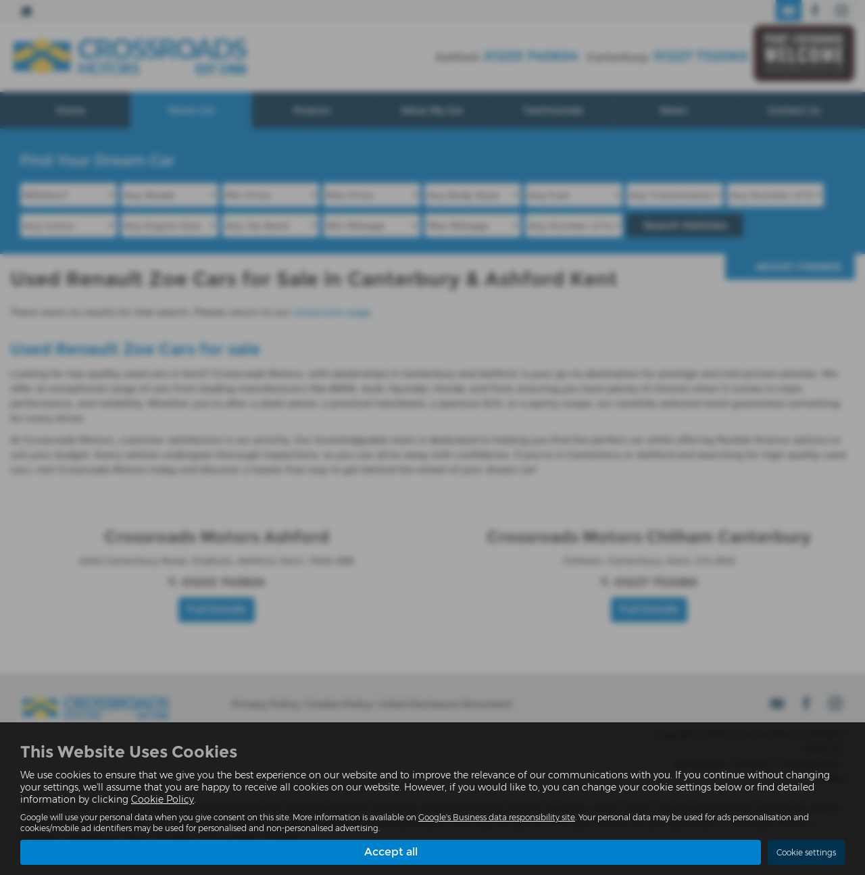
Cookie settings (806, 852)
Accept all (391, 851)
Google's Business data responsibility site (496, 817)
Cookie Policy (162, 799)
